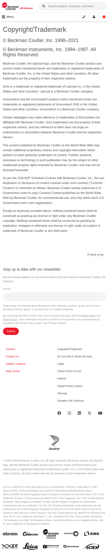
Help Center (13, 371)
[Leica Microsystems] (30, 547)
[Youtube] (100, 414)
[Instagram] (69, 414)
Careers (10, 349)
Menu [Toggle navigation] (8, 17)
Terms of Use (10, 319)
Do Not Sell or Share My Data (74, 356)
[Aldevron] (30, 535)
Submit (11, 331)
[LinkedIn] (79, 414)
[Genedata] (71, 534)
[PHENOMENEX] (71, 547)
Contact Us (12, 356)
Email (6, 289)
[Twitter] (89, 414)
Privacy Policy (88, 315)
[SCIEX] (91, 547)
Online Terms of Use (69, 371)
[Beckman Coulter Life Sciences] (51, 534)
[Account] (94, 17)
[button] (43, 6)
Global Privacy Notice (70, 386)
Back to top (95, 254)
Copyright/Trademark (69, 349)
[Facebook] (59, 414)
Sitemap (62, 393)
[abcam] (10, 534)
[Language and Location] (104, 17)
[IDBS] (91, 535)
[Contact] (84, 17)
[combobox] (73, 6)
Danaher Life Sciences (70, 400)
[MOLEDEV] (51, 547)
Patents (61, 378)
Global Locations (15, 363)
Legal (60, 363)
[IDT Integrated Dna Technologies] (10, 547)
